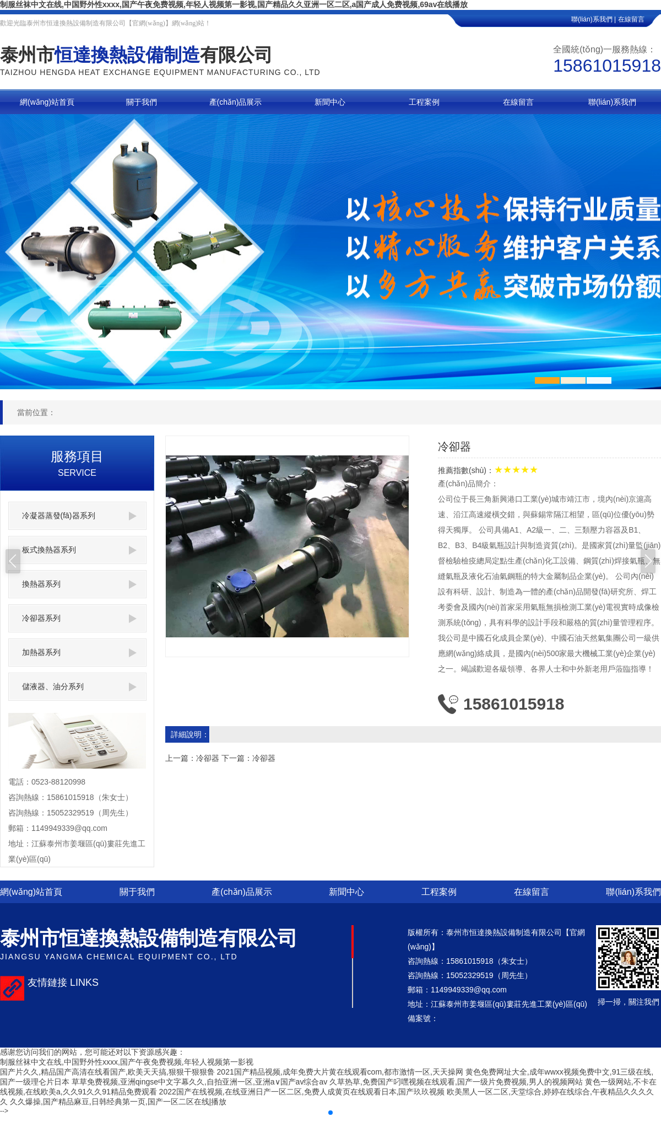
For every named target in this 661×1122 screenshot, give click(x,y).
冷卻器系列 (79, 618)
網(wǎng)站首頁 (31, 891)
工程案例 (439, 891)
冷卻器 (207, 758)
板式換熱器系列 (79, 550)
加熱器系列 (79, 652)
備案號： (423, 1018)
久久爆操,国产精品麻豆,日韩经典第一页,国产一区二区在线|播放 (118, 1101)
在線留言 (639, 19)
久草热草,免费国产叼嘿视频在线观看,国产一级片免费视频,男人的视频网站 (456, 1081)
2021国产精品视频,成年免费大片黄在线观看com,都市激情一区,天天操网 (340, 1071)
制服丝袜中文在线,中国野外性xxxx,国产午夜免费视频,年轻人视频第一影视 (126, 1061)
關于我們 (137, 891)
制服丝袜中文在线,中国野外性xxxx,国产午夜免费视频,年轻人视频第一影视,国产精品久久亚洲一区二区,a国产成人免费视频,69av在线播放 (234, 4)
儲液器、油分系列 (79, 686)
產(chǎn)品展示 (242, 891)
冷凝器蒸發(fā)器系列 (79, 515)
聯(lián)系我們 (633, 891)
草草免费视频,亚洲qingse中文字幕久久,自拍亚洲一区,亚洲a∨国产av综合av (199, 1081)
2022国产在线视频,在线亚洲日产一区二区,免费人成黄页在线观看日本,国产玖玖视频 (302, 1091)
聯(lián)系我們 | (593, 19)
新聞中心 (346, 891)
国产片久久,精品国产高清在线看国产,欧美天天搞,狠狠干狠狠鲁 (107, 1071)
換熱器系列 (79, 584)
